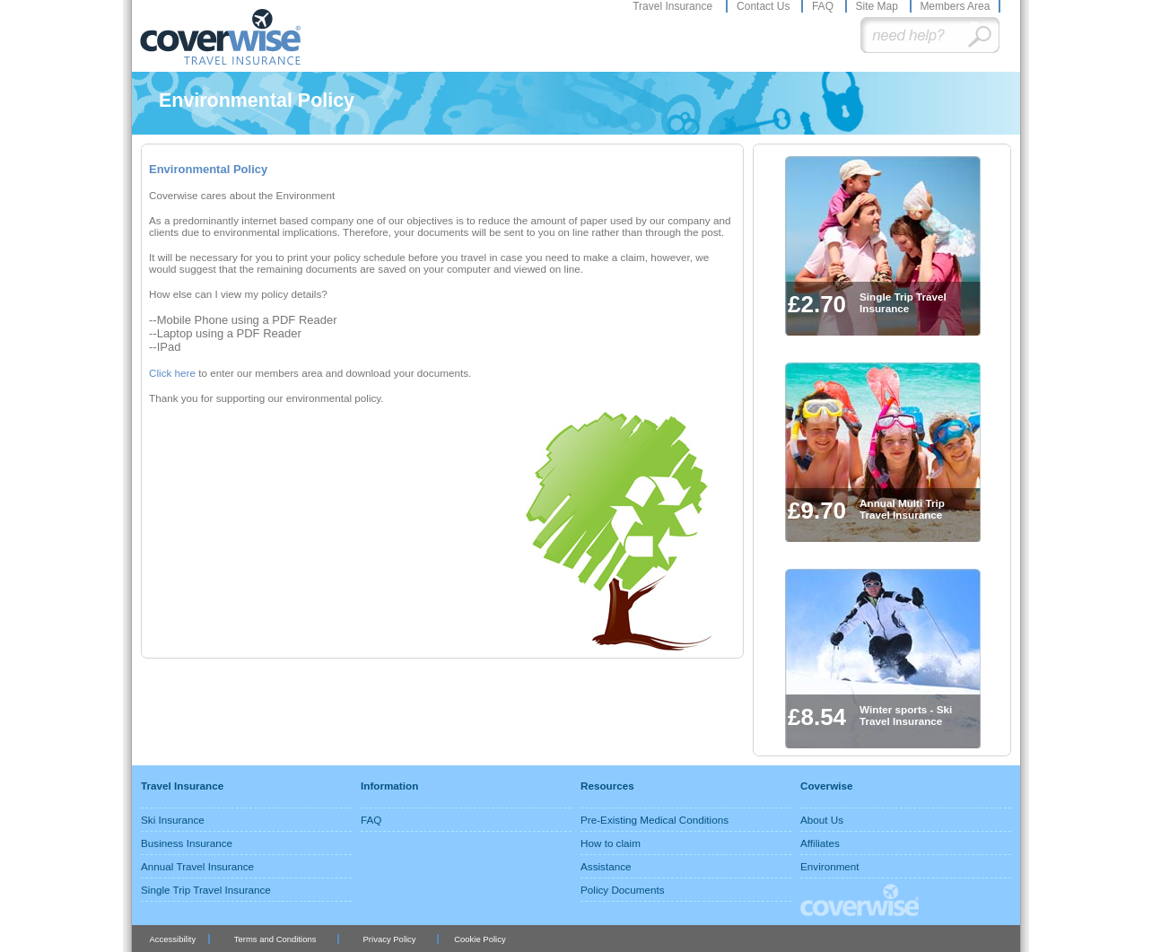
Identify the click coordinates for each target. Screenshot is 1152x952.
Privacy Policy (389, 939)
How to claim (610, 843)
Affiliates (820, 843)
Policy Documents (622, 889)
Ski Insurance (173, 819)
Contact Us (765, 6)
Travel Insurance (674, 6)
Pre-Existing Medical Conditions (654, 819)
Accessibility (172, 939)
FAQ (824, 6)
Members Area (955, 6)
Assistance (606, 866)
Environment (830, 866)
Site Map (878, 6)
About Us (821, 819)
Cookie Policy (479, 939)
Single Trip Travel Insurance (206, 889)
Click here (173, 373)
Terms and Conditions (275, 939)
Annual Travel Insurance (197, 866)
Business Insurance (186, 843)
